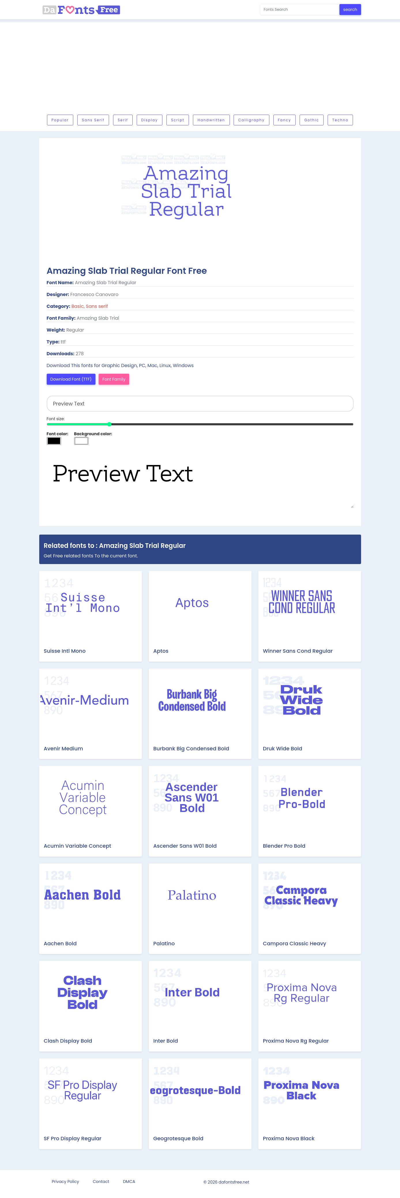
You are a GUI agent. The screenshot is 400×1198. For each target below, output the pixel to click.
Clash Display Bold (68, 1040)
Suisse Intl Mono (65, 650)
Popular (60, 120)
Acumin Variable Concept (77, 845)
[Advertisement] (212, 69)
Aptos (161, 650)
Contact (101, 1181)
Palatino (164, 943)
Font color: (57, 434)
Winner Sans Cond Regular (298, 650)
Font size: (56, 419)
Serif (123, 120)
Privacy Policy (65, 1181)
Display (149, 120)
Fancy (284, 120)
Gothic (311, 120)
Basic (78, 306)
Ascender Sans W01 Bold (185, 845)
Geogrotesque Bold (178, 1138)
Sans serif (93, 120)
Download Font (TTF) (71, 379)
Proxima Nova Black (289, 1138)
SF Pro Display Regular (73, 1138)
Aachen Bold (60, 943)
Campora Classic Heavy (294, 943)
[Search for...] (300, 9)
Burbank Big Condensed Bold (191, 748)
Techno (340, 120)
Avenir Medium (63, 748)
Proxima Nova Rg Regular (296, 1040)
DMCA (129, 1181)
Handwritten (211, 120)
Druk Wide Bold (283, 748)
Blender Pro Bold (284, 845)
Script (177, 120)
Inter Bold (165, 1040)
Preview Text (200, 479)
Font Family (113, 379)
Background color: (93, 434)
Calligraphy (251, 120)
